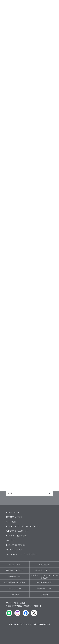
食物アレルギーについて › (16, 387)
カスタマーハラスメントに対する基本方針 (44, 576)
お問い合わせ (44, 564)
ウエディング (29, 477)
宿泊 (29, 460)
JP (16, 570)
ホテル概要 (14, 594)
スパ (29, 493)
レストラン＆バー (29, 468)
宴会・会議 (29, 485)
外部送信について (44, 588)
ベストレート (14, 564)
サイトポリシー (14, 588)
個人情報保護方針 (44, 582)
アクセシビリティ (15, 576)
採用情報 (44, 594)
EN (20, 570)
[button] (3, 357)
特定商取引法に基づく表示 (14, 582)
